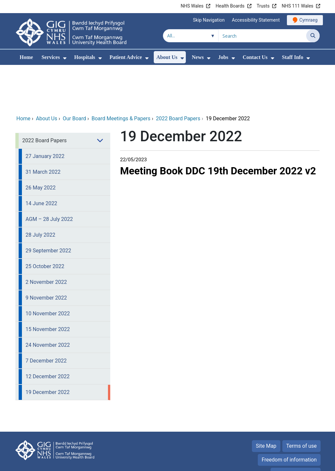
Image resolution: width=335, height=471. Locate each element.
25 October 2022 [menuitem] (45, 222)
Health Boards (230, 6)
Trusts (263, 6)
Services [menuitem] (51, 57)
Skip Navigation (209, 20)
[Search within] (191, 35)
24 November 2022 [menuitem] (48, 300)
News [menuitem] (197, 57)
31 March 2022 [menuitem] (43, 127)
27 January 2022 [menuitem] (45, 111)
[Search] (313, 35)
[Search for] (262, 35)
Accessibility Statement (256, 20)
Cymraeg (308, 20)
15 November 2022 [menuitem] (48, 285)
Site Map (266, 401)
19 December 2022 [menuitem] (48, 347)
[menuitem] (64, 58)
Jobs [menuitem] (223, 57)
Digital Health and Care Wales (278, 463)
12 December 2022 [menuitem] (48, 332)
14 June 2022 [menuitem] (41, 159)
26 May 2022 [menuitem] (41, 143)
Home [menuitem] (26, 57)
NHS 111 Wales (297, 6)
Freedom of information (289, 415)
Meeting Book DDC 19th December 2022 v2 (218, 126)
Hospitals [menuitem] (84, 57)
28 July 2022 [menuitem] (40, 190)
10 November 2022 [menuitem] (48, 269)
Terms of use (301, 401)
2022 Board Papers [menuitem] (44, 96)
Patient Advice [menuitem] (126, 57)
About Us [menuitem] (166, 57)
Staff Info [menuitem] (292, 57)
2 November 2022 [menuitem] (46, 237)
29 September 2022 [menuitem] (48, 206)
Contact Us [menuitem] (255, 57)
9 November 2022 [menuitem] (46, 253)
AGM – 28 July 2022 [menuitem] (49, 174)
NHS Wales (192, 6)
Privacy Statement (295, 429)
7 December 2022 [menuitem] (46, 316)
